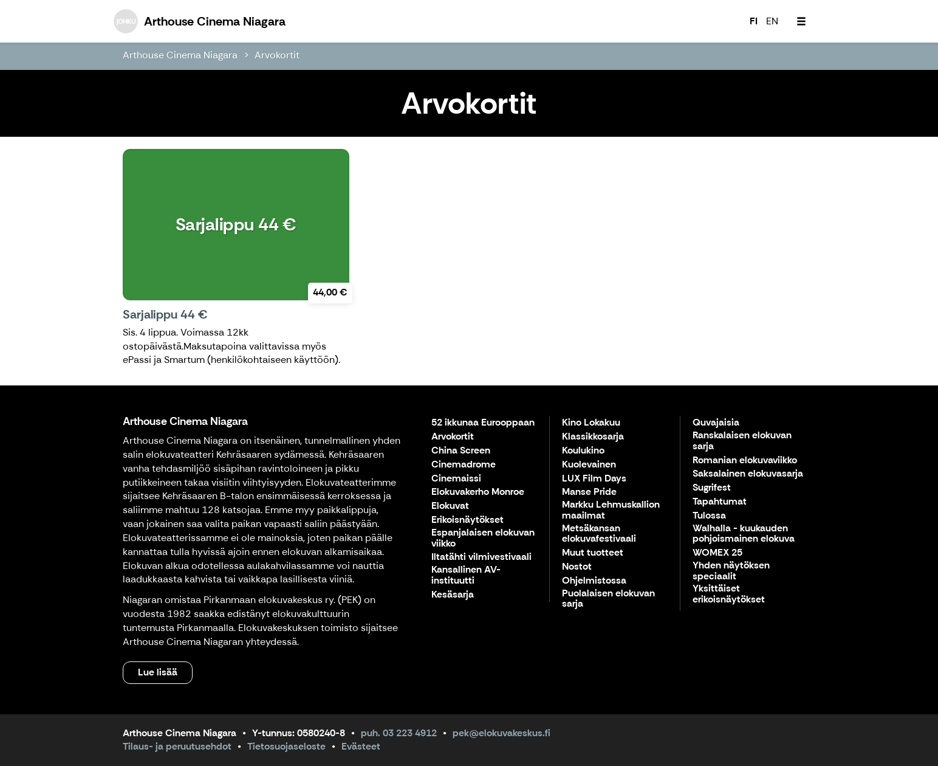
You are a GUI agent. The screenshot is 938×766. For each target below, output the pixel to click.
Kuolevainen (589, 465)
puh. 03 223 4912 (399, 732)
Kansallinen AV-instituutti (466, 575)
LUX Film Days (594, 479)
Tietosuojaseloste (286, 746)
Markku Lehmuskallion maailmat (611, 510)
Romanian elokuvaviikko (745, 460)
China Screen (460, 451)
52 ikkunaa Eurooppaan (483, 423)
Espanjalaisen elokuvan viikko (483, 538)
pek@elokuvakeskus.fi (501, 732)
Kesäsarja (452, 595)
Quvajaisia (716, 423)
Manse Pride (589, 492)
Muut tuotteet (592, 553)
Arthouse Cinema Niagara (180, 55)
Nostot (577, 567)
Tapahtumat (720, 502)
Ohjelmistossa (594, 581)
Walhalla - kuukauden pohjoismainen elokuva (744, 534)
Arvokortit (277, 55)
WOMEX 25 (717, 553)
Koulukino (583, 451)
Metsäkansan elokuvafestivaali (599, 534)
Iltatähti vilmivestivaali (481, 557)
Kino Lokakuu (591, 423)
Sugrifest (712, 488)
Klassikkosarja (593, 437)
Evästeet (360, 746)
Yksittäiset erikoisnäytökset (729, 594)
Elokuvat (450, 506)
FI (754, 21)
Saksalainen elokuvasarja (748, 474)
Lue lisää (157, 672)
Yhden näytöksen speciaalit (731, 571)
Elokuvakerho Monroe (477, 492)
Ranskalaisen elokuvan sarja (742, 441)
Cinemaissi (456, 479)
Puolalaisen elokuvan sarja (608, 599)
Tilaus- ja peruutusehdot (177, 746)
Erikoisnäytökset (467, 520)
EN (772, 21)
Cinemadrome (463, 465)
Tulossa (709, 516)
